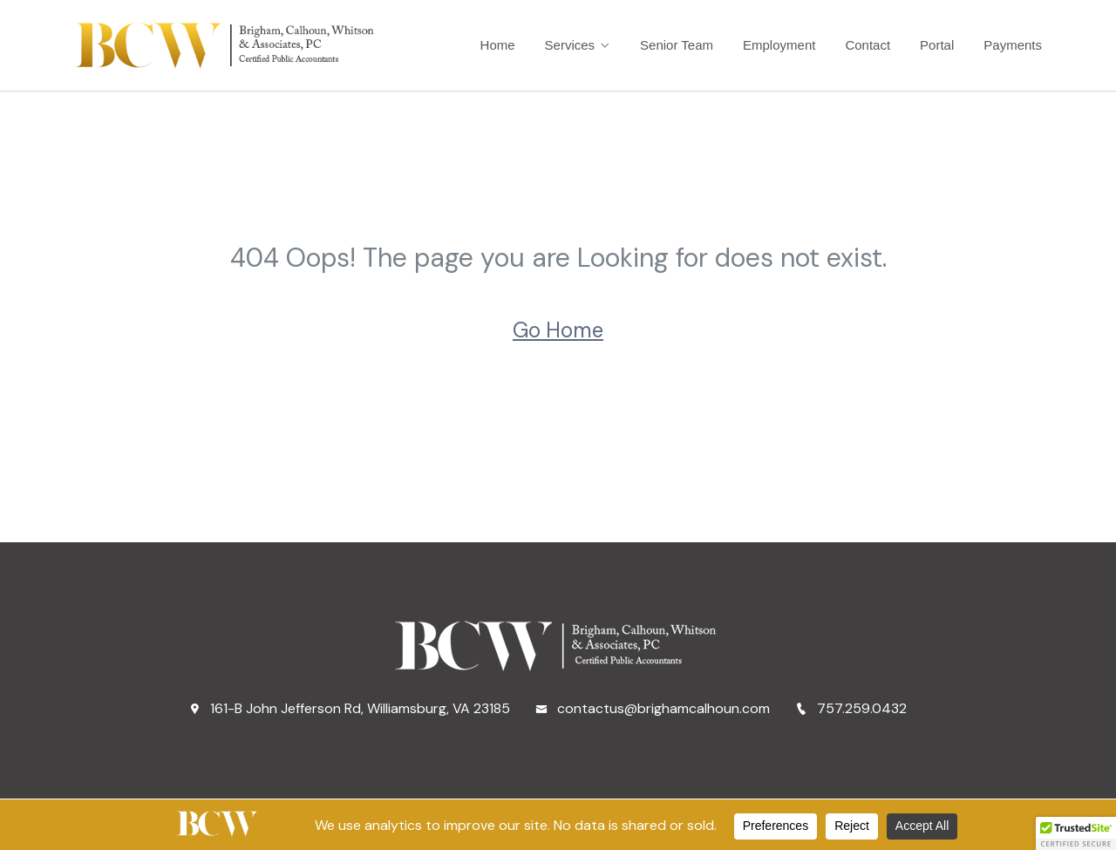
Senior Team (676, 44)
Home (497, 44)
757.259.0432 (851, 708)
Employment (779, 44)
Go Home (558, 329)
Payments (1012, 44)
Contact (867, 44)
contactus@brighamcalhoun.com (652, 708)
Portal (937, 44)
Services (570, 44)
